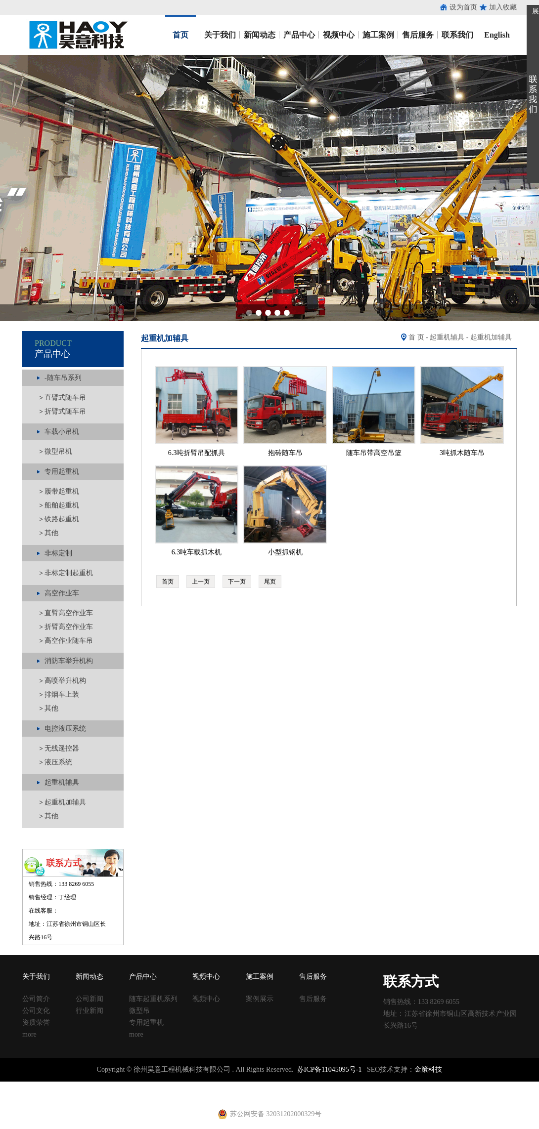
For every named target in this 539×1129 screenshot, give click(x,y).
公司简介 (36, 999)
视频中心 (339, 35)
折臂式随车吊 (65, 411)
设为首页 (463, 7)
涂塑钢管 (138, 1085)
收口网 (114, 1085)
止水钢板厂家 (48, 1085)
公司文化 (36, 1010)
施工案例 (378, 35)
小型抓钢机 (285, 552)
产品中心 (299, 35)
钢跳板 (384, 1085)
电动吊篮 (246, 1094)
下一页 (237, 581)
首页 (180, 35)
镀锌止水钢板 (477, 1085)
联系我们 (457, 35)
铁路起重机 (62, 519)
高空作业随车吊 (69, 640)
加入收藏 (503, 7)
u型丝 (126, 1094)
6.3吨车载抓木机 (197, 552)
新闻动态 (259, 35)
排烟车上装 (62, 694)
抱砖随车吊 (285, 453)
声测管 (204, 1085)
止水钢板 (14, 1085)
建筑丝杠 (325, 1085)
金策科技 (428, 1069)
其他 (51, 533)
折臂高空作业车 (69, 626)
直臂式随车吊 (65, 397)
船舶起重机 (62, 505)
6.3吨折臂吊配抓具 (196, 453)
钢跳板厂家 (412, 1085)
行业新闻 (89, 1010)
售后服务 (418, 35)
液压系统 (58, 762)
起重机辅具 (447, 337)
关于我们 (220, 35)
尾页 (270, 581)
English (497, 35)
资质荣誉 (36, 1022)
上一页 (201, 581)
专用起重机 (146, 1022)
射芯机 (200, 1094)
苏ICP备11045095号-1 (329, 1069)
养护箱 (145, 1094)
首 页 (416, 337)
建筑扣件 (228, 1085)
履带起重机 (62, 491)
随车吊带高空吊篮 (374, 453)
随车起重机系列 (153, 999)
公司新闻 (89, 999)
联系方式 (411, 981)
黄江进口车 (173, 1094)
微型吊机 (58, 451)
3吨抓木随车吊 (462, 453)
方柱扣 (301, 1085)
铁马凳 (252, 1085)
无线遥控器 (62, 748)
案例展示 (259, 999)
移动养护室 (356, 1085)
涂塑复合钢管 (173, 1085)
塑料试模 (277, 1085)
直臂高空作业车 (69, 613)
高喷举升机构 (65, 680)
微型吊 (139, 1010)
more (29, 1034)
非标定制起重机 (69, 573)
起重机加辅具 (65, 802)
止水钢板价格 (27, 1094)
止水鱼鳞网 (86, 1085)
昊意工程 (77, 35)
